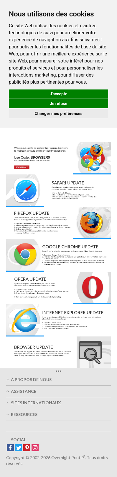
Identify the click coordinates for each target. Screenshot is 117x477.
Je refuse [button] (58, 103)
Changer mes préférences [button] (58, 113)
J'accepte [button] (58, 94)
